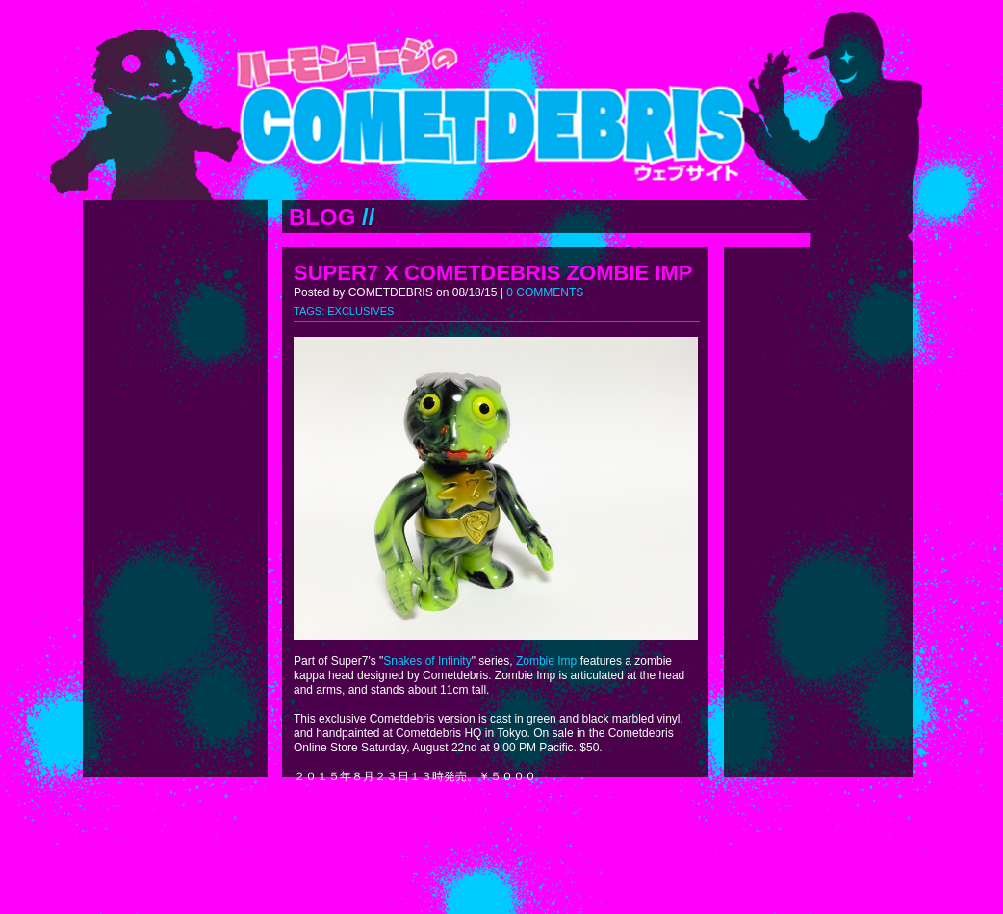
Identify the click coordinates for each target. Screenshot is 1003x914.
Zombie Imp (546, 661)
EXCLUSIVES (360, 311)
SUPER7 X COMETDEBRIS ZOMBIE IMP (493, 273)
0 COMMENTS (544, 292)
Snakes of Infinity (427, 661)
